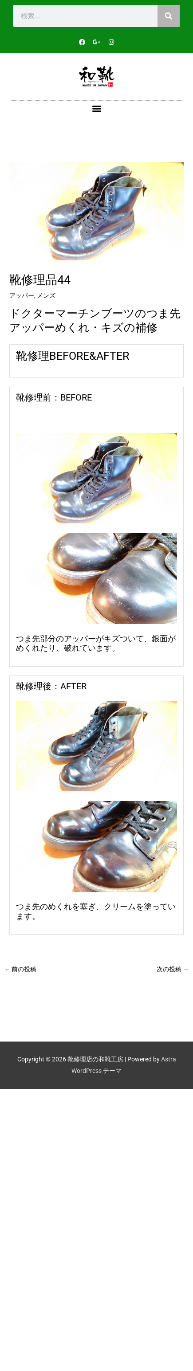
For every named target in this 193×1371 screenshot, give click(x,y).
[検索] (169, 16)
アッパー (21, 295)
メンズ (46, 295)
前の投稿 (20, 969)
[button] (96, 108)
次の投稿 (173, 969)
